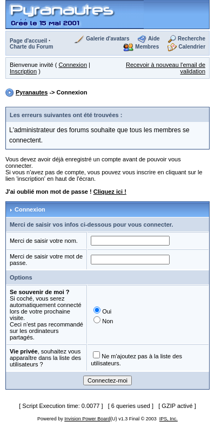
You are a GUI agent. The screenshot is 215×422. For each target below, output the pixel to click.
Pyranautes (32, 92)
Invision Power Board (87, 418)
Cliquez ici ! (109, 191)
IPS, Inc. (168, 418)
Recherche (191, 39)
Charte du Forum (31, 47)
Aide (154, 39)
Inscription (23, 71)
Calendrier (192, 47)
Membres (147, 47)
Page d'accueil (28, 41)
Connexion (72, 65)
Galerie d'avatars (107, 39)
